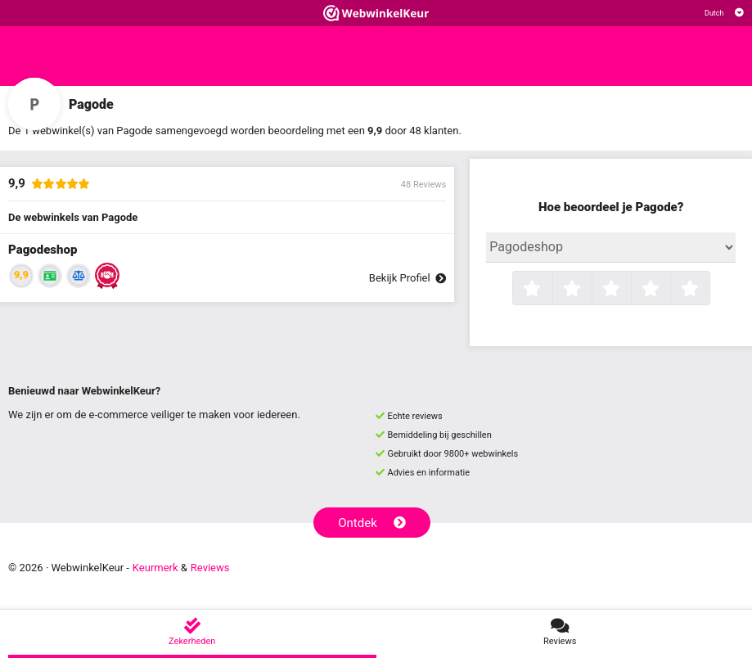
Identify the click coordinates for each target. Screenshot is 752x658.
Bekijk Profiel (407, 278)
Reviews (210, 567)
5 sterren (707, 290)
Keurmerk (155, 567)
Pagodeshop (42, 249)
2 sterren (590, 290)
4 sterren (668, 290)
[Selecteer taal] (724, 13)
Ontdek (372, 523)
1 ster (550, 290)
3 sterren (629, 290)
